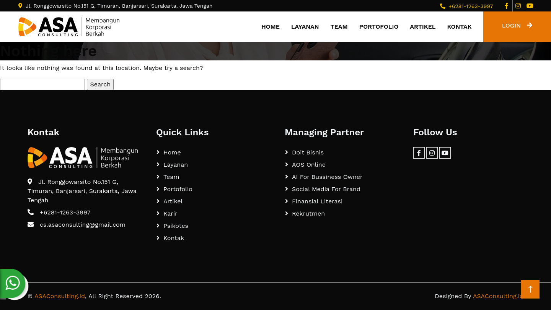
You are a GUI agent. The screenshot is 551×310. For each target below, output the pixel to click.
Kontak (459, 26)
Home (270, 26)
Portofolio (378, 26)
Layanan (305, 26)
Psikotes (175, 225)
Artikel (422, 26)
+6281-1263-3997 (470, 6)
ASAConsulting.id (59, 296)
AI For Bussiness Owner (327, 176)
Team (339, 26)
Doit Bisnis (308, 152)
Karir (170, 213)
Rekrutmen (308, 213)
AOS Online (309, 164)
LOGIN (517, 25)
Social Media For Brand (326, 189)
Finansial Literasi (317, 201)
